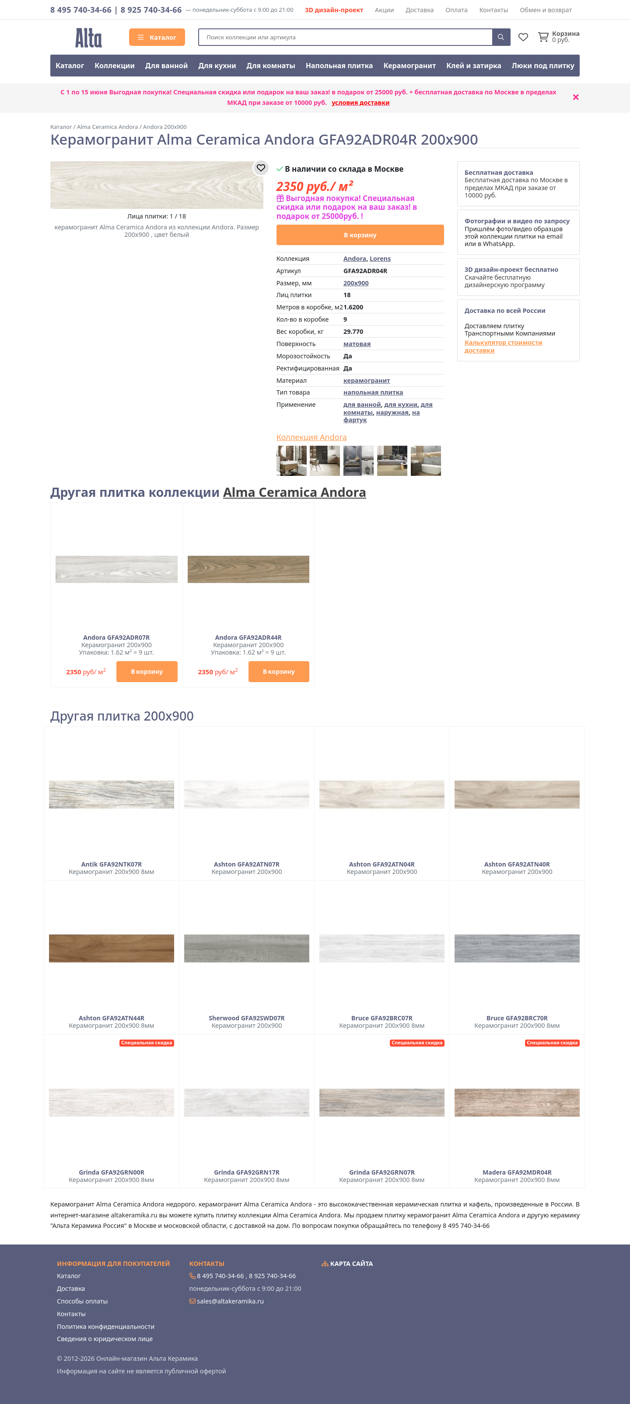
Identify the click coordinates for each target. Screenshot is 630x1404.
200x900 (356, 283)
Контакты (494, 10)
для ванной (362, 404)
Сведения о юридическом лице (105, 1339)
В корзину (360, 235)
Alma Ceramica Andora (294, 491)
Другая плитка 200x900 (122, 716)
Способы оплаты (82, 1301)
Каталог (157, 37)
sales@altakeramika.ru (230, 1301)
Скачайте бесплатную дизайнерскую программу (511, 277)
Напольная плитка (339, 65)
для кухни (400, 404)
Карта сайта (347, 1263)
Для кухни (217, 65)
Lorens (380, 258)
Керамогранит (409, 65)
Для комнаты (271, 65)
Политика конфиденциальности (105, 1326)
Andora (354, 258)
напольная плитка (373, 392)
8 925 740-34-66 (151, 9)
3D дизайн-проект (334, 10)
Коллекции (114, 65)
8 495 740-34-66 (81, 9)
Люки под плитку (543, 65)
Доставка (420, 10)
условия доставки (361, 102)
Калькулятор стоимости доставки (503, 346)
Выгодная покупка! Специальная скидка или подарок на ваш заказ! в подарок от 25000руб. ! (346, 207)
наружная (392, 412)
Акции (384, 10)
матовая (357, 344)
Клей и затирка (473, 65)
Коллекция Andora (311, 437)
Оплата (456, 10)
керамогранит (366, 380)
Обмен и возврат (546, 10)
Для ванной (166, 65)
